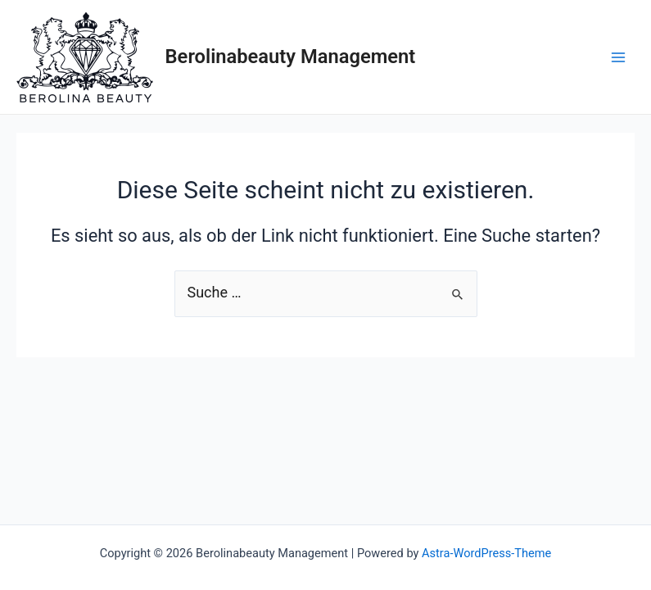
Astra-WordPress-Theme (486, 553)
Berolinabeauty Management (290, 56)
